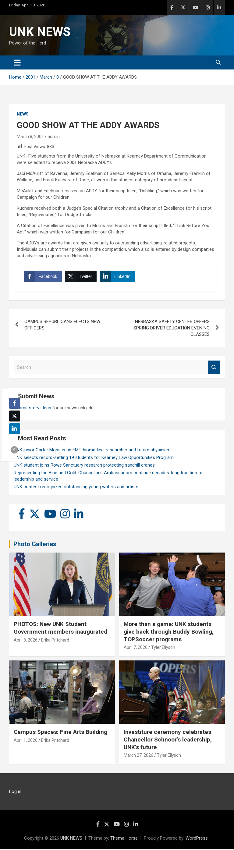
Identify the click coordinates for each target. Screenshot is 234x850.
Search (214, 368)
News (23, 114)
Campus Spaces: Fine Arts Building (60, 732)
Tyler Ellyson (163, 648)
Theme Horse (124, 839)
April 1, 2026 (25, 741)
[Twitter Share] (81, 277)
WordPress (197, 839)
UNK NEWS (39, 32)
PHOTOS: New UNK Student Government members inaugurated (60, 629)
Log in (15, 792)
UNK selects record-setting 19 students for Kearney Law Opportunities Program (94, 458)
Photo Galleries (34, 545)
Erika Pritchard (55, 640)
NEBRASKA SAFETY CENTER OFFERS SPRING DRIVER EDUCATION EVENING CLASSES (171, 329)
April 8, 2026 (25, 640)
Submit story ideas (32, 408)
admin (54, 136)
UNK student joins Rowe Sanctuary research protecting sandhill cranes (84, 466)
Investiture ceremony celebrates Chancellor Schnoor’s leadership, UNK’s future (168, 740)
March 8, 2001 (30, 136)
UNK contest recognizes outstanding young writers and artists (76, 487)
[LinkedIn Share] (118, 277)
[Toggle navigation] (17, 62)
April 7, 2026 (135, 648)
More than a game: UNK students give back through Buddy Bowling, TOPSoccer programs (169, 633)
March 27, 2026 (138, 756)
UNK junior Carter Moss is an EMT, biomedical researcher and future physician (91, 450)
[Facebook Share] (43, 277)
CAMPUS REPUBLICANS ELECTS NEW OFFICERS (62, 326)
